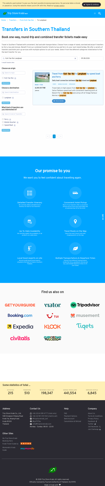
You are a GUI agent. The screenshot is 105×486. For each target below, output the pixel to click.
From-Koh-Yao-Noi (27, 20)
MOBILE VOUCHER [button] (62, 84)
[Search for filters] (13, 73)
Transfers (12, 20)
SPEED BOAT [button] (72, 84)
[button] (95, 13)
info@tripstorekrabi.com (42, 424)
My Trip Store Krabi (9, 438)
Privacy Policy (93, 419)
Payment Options (70, 416)
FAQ (65, 413)
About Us (91, 413)
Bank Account (69, 419)
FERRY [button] (54, 84)
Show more (5, 83)
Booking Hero (7, 441)
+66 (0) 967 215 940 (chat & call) (45, 416)
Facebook (93, 421)
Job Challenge (94, 429)
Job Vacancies (94, 427)
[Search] (39, 58)
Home (3, 20)
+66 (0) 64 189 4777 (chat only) (44, 413)
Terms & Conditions (95, 416)
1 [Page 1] (54, 136)
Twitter (92, 424)
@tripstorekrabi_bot (40, 419)
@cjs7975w (37, 421)
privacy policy (59, 6)
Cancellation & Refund (72, 421)
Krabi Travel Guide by (10, 444)
